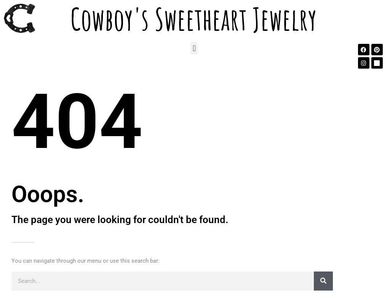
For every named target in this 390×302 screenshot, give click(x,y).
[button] (194, 48)
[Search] (323, 281)
